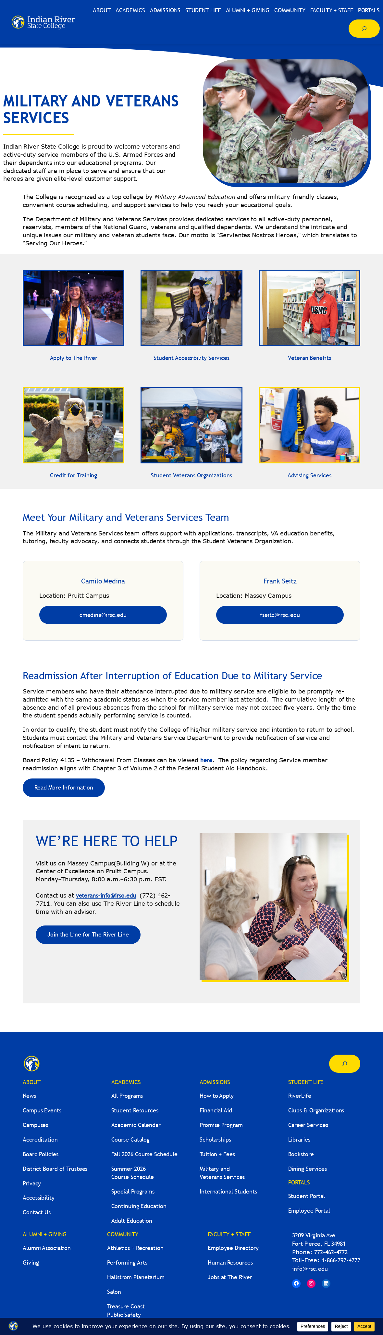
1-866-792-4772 (341, 1260)
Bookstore (301, 1154)
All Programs (127, 1095)
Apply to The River (73, 357)
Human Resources (230, 1262)
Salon (114, 1291)
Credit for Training (73, 475)
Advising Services (309, 475)
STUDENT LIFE (306, 1082)
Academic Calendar (136, 1125)
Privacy (32, 1183)
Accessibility (39, 1197)
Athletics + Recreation (135, 1248)
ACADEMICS (126, 1082)
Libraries (299, 1139)
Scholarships (215, 1139)
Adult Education (132, 1220)
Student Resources (134, 1110)
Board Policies (40, 1154)
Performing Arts (127, 1262)
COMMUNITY (122, 1234)
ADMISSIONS (215, 1082)
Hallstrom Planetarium (136, 1277)
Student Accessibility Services (191, 357)
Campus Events (42, 1110)
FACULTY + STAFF (229, 1234)
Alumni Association (47, 1248)
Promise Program (221, 1125)
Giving (31, 1262)
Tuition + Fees (217, 1154)
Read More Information (63, 787)
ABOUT (32, 1082)
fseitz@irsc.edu (280, 615)
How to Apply (217, 1095)
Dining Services (307, 1168)
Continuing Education (139, 1206)
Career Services (308, 1125)
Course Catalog (130, 1139)
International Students (228, 1191)
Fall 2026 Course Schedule (144, 1154)
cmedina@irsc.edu (103, 615)
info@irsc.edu (310, 1268)
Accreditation (40, 1139)
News (29, 1095)
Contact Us (37, 1212)
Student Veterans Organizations (191, 475)
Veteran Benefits (309, 357)
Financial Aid (216, 1110)
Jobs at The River (230, 1277)
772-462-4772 (331, 1252)
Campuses (35, 1125)
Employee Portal (309, 1210)
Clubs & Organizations (316, 1110)
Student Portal (306, 1196)
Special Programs (132, 1191)
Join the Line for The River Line (88, 934)
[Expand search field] (364, 28)
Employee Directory (233, 1248)
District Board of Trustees (55, 1168)
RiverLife (299, 1095)
